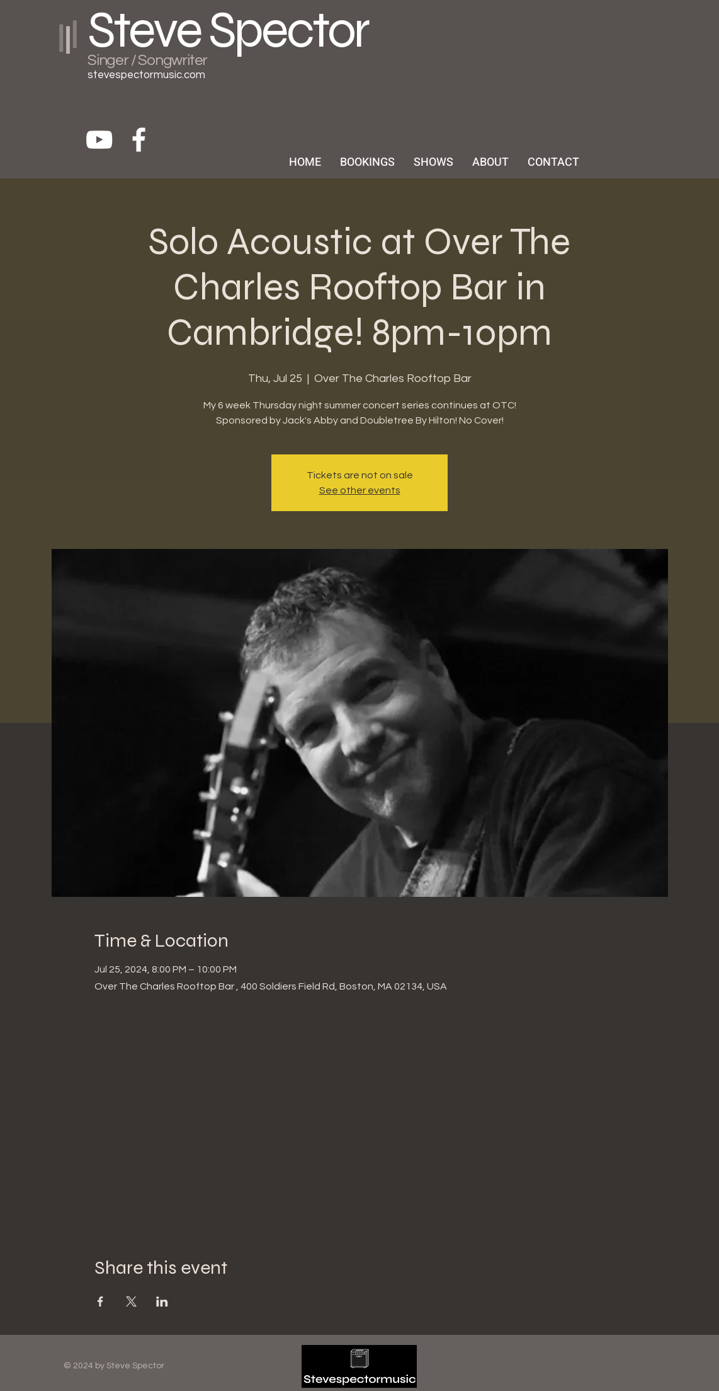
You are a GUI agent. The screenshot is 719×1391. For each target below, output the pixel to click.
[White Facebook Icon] (139, 140)
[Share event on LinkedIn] (162, 1301)
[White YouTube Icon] (99, 140)
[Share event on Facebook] (100, 1301)
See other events (359, 490)
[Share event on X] (131, 1301)
